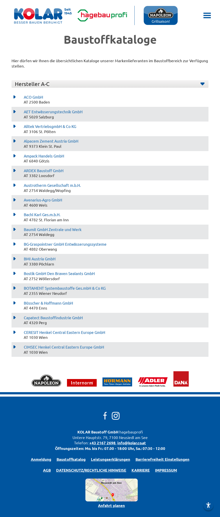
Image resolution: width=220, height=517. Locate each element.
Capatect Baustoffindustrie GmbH (53, 318)
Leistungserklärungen (110, 459)
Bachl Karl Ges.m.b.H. (42, 215)
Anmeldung (41, 459)
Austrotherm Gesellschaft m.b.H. (52, 185)
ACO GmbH (33, 97)
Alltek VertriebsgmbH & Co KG (50, 126)
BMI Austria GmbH (39, 259)
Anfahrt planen (111, 505)
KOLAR (83, 432)
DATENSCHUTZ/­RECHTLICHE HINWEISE (91, 470)
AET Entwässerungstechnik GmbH (53, 112)
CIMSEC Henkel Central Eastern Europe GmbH (64, 347)
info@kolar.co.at (131, 443)
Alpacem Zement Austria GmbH (51, 141)
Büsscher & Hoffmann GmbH (48, 303)
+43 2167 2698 (102, 443)
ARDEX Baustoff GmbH (43, 171)
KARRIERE (141, 470)
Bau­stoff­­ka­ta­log (71, 459)
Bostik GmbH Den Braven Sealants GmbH (59, 273)
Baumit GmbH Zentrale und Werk (52, 230)
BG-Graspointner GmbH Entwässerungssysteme (65, 244)
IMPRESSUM (166, 470)
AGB (47, 470)
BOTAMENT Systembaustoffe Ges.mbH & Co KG (65, 288)
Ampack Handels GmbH (44, 156)
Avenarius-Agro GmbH (43, 200)
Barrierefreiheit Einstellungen (162, 459)
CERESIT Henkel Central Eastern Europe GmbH (64, 332)
